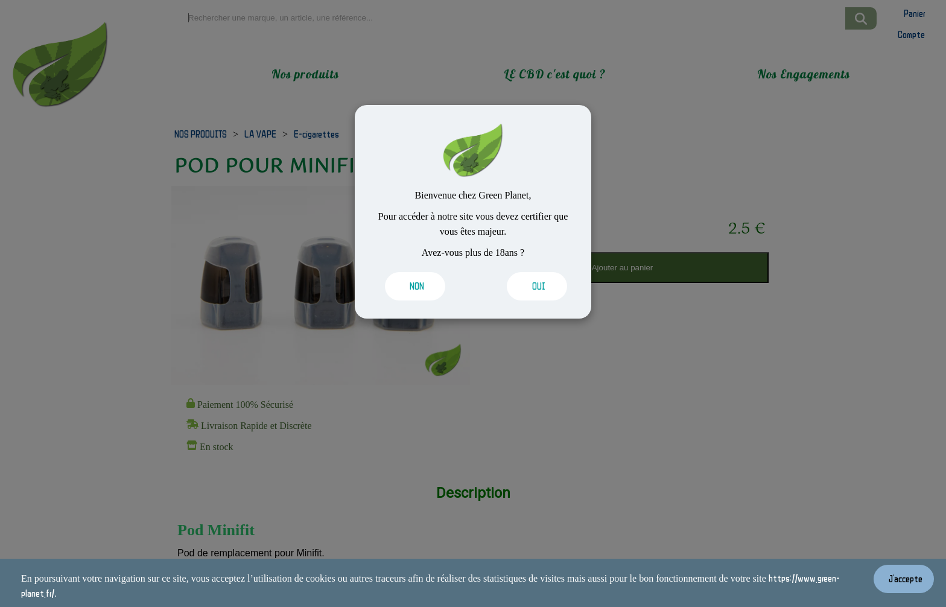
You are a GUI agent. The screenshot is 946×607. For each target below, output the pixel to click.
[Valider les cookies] (420, 286)
